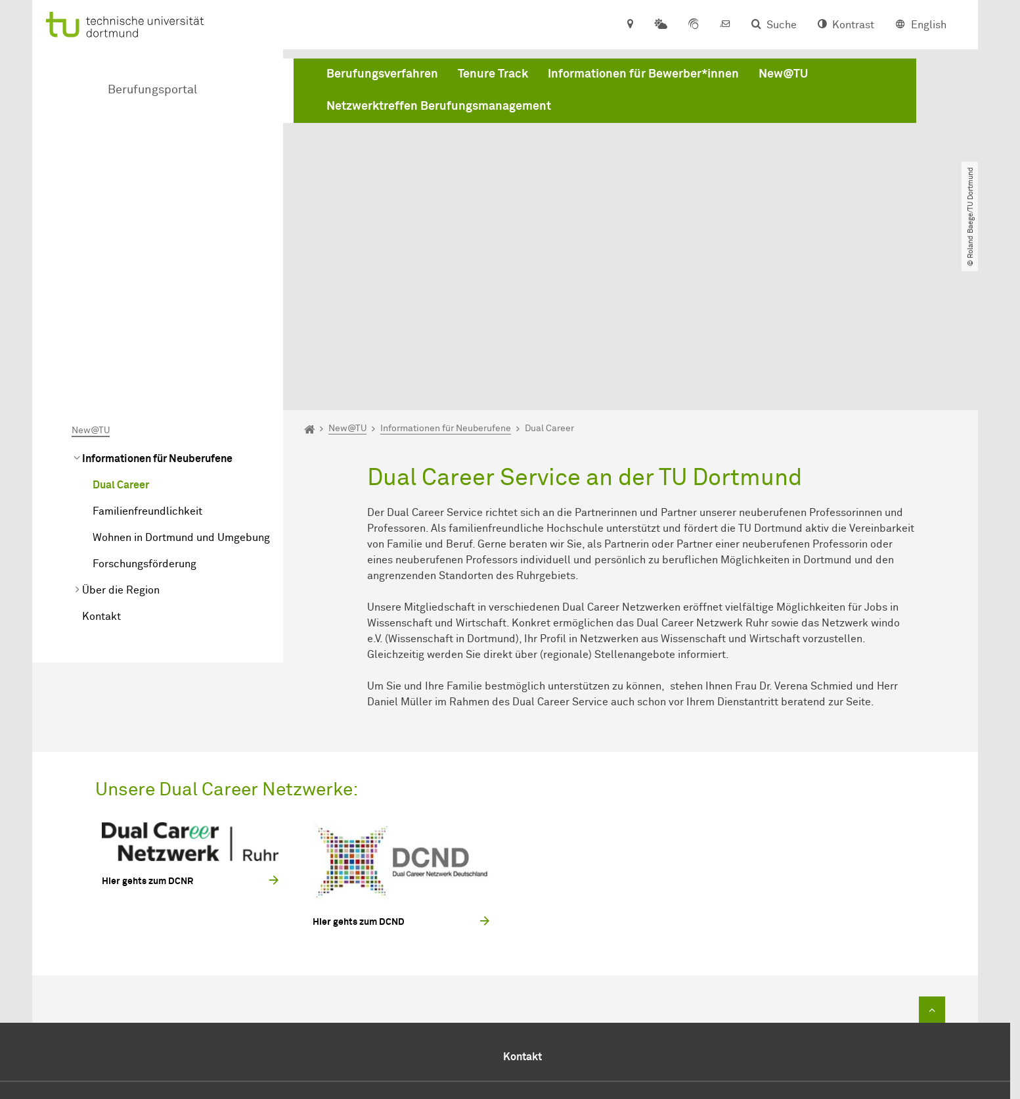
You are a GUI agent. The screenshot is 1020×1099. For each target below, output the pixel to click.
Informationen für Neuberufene (157, 308)
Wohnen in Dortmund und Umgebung (181, 387)
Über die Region (121, 439)
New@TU (783, 75)
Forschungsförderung (144, 413)
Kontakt (101, 466)
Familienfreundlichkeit (147, 361)
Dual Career (121, 334)
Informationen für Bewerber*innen (643, 75)
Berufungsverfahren (382, 75)
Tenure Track (493, 75)
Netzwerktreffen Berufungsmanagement (438, 107)
